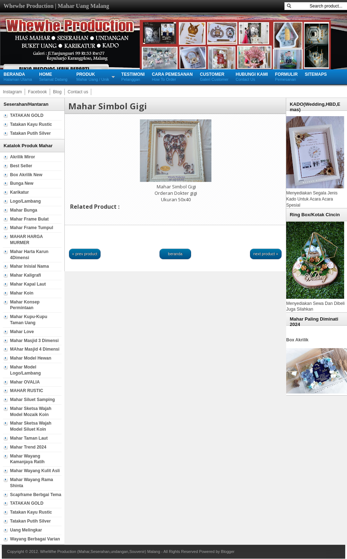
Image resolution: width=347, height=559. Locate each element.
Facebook (37, 91)
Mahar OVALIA (25, 382)
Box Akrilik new (26, 174)
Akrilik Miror (22, 156)
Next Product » (265, 254)
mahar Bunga (23, 210)
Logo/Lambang (25, 201)
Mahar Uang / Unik (92, 76)
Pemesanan (286, 76)
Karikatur (19, 192)
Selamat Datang (53, 76)
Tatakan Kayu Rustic (31, 124)
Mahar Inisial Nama (29, 266)
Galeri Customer (214, 76)
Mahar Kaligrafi (25, 275)
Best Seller (21, 165)
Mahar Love (22, 331)
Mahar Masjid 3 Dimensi (34, 340)
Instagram (12, 91)
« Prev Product (84, 254)
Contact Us (252, 76)
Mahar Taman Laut (29, 438)
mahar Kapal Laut (28, 284)
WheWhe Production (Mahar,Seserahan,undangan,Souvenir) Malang (100, 551)
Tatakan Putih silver (30, 133)
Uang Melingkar (26, 530)
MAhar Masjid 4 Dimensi (34, 349)
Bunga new (21, 183)
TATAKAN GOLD (26, 115)
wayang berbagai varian (35, 538)
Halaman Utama (18, 76)
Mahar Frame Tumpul (31, 227)
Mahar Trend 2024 (28, 447)
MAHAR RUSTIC (26, 390)
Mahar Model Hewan (30, 358)
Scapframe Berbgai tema (35, 494)
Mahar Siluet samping (32, 399)
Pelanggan (133, 76)
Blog (57, 91)
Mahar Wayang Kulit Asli (35, 470)
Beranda (175, 254)
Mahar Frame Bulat (29, 219)
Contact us (78, 91)
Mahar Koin (21, 293)
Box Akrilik (297, 339)
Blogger (228, 551)
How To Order (172, 76)
